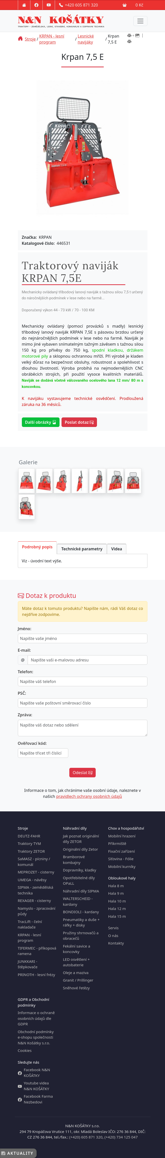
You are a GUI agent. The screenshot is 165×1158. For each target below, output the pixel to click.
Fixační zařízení (121, 851)
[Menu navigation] (140, 21)
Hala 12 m (117, 908)
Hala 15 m (117, 916)
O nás (113, 935)
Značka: (29, 237)
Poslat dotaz (79, 422)
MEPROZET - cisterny (36, 871)
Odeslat (82, 772)
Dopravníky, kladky (79, 869)
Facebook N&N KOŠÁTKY (34, 1072)
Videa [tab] (116, 549)
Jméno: (24, 628)
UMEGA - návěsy (32, 879)
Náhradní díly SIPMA (81, 890)
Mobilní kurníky (122, 866)
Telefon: (25, 671)
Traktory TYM (29, 843)
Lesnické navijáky (86, 39)
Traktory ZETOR (31, 851)
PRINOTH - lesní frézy (36, 974)
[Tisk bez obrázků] (129, 42)
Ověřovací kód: (32, 743)
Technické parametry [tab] (81, 549)
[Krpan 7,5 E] (26, 480)
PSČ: (22, 693)
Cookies (25, 1050)
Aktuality (17, 1153)
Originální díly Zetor (80, 849)
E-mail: (24, 650)
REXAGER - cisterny (34, 900)
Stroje (30, 39)
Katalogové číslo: (38, 243)
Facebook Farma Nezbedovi (35, 1099)
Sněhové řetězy (76, 987)
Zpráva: (25, 715)
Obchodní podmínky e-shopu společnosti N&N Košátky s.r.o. (36, 1037)
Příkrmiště (117, 843)
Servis (113, 927)
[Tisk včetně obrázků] (133, 36)
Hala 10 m (117, 900)
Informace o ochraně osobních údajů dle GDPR (36, 1018)
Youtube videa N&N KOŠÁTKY (33, 1085)
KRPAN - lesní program (51, 39)
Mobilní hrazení (122, 835)
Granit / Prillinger (78, 980)
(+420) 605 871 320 (85, 1136)
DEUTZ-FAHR (29, 835)
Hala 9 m (116, 893)
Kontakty (116, 943)
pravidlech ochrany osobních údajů (89, 796)
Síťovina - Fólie (121, 858)
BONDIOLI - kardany (81, 911)
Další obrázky (40, 422)
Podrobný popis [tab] (37, 547)
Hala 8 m (116, 885)
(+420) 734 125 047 (121, 1136)
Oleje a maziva (76, 972)
